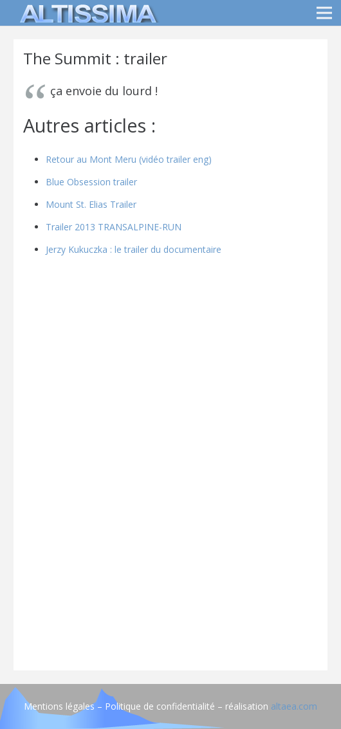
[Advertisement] (170, 571)
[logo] (86, 13)
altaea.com (294, 706)
